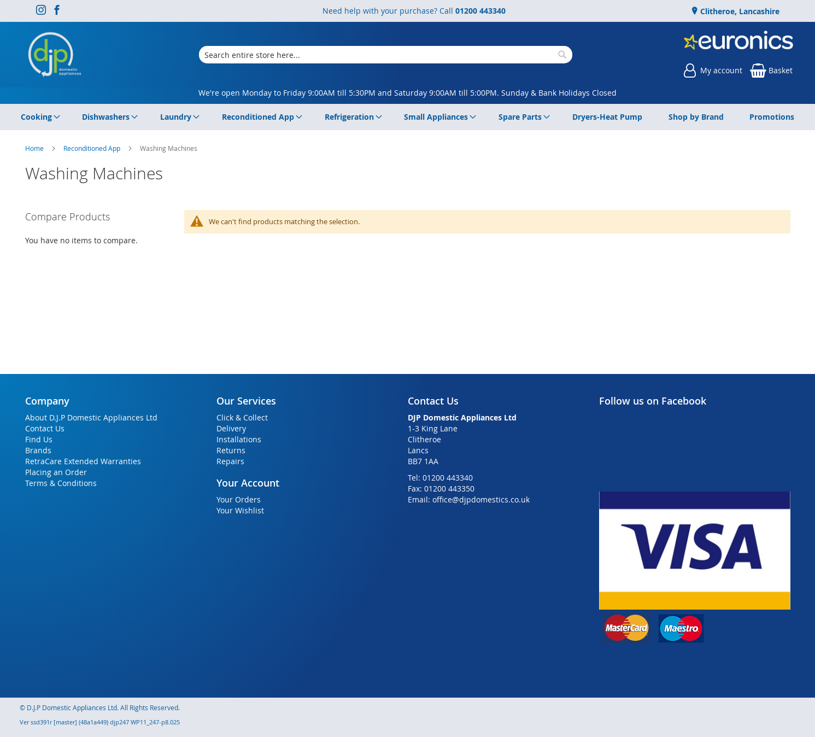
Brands (38, 450)
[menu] (407, 117)
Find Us (38, 439)
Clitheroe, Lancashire (738, 11)
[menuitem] (38, 117)
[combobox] (385, 54)
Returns (230, 450)
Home (35, 148)
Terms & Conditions (61, 483)
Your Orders (238, 499)
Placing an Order (56, 472)
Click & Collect (242, 417)
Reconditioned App (92, 148)
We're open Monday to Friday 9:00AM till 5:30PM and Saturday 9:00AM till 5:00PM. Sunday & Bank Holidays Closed (407, 92)
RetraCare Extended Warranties (83, 461)
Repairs (230, 461)
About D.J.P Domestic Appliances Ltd (91, 417)
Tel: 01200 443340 (440, 477)
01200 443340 (480, 10)
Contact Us (45, 428)
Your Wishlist (240, 510)
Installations (238, 439)
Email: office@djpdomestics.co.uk (469, 499)
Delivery (231, 428)
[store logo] (54, 54)
